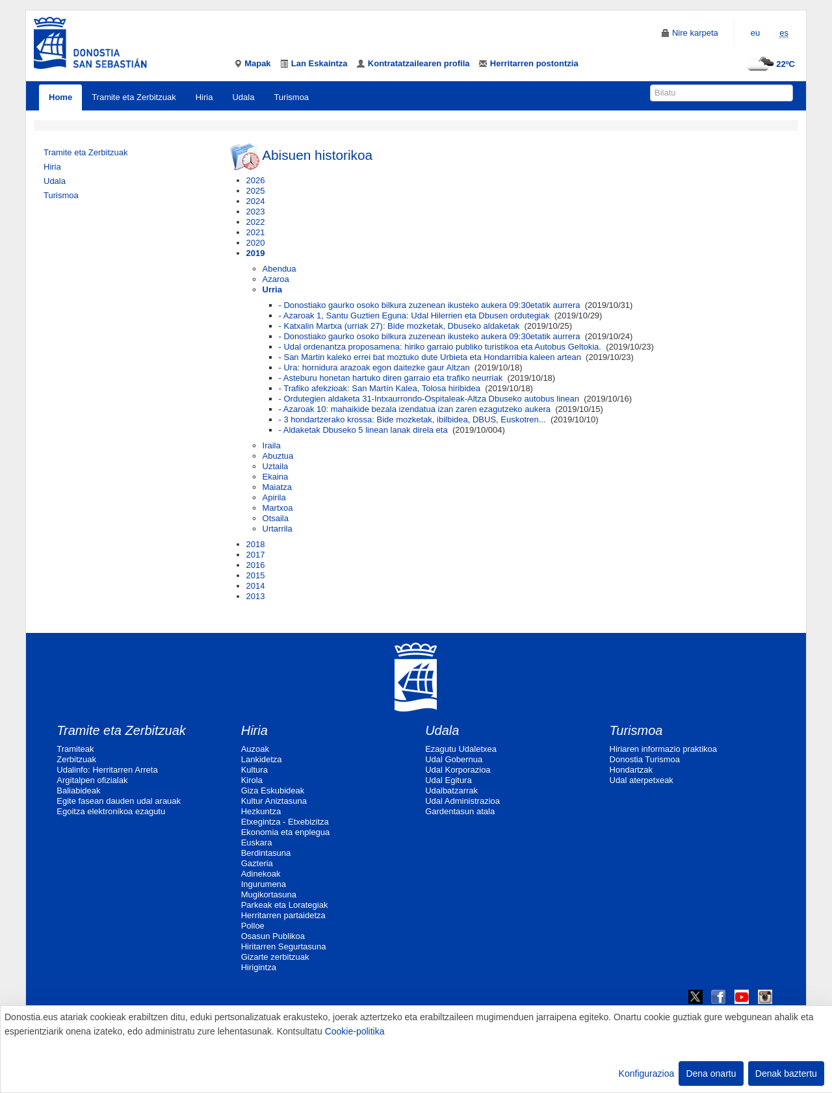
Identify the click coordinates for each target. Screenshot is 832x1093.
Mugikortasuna (268, 894)
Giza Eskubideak (273, 790)
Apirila (274, 497)
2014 (255, 586)
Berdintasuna (266, 853)
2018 (255, 544)
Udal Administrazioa (462, 801)
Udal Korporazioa (457, 770)
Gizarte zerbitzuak (275, 957)
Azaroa (276, 279)
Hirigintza (258, 967)
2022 (255, 222)
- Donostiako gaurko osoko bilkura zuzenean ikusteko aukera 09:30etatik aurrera (429, 305)
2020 (255, 243)
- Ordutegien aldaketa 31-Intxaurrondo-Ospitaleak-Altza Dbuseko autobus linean (429, 399)
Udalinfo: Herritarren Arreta (107, 770)
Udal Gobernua (453, 759)
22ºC (769, 64)
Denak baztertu (786, 1073)
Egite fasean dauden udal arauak (119, 801)
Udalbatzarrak (451, 790)
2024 (255, 201)
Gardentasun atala (460, 811)
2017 (255, 554)
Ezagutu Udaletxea (461, 749)
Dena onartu (711, 1073)
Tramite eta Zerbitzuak (134, 97)
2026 (255, 180)
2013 (255, 596)
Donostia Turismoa (645, 759)
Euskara (256, 842)
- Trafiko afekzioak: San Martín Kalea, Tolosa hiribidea (379, 388)
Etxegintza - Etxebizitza (285, 822)
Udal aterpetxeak (641, 780)
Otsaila (276, 518)
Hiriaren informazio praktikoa (663, 749)
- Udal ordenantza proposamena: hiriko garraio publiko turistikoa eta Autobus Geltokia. (440, 347)
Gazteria (257, 863)
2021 (255, 232)
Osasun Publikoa (273, 936)
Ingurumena (263, 884)
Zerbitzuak (76, 759)
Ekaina (276, 477)
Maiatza (277, 487)
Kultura (254, 770)
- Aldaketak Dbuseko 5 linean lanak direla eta (363, 430)
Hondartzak (631, 770)
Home (60, 97)
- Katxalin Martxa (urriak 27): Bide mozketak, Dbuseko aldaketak (399, 326)
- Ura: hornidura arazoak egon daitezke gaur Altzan (374, 367)
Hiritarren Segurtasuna (283, 946)
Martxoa (278, 508)
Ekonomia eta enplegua (285, 832)
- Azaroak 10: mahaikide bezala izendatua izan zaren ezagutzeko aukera (415, 409)
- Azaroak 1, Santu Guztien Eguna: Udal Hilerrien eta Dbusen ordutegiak (414, 315)
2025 (255, 191)
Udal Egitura (448, 780)
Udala (243, 97)
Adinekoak (261, 874)
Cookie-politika (355, 1031)
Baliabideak (78, 790)
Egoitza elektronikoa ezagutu (111, 811)
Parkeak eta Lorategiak (284, 905)
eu (755, 33)
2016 (255, 565)
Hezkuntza (261, 811)
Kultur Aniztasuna (274, 801)
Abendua (279, 269)
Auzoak (255, 749)
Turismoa (291, 97)
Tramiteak (75, 749)
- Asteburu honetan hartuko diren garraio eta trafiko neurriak (391, 378)
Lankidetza (261, 759)
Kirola (252, 780)
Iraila (272, 445)
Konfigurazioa (647, 1073)
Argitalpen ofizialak (92, 780)
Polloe (253, 926)
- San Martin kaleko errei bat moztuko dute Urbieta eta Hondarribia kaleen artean (430, 357)
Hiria (204, 97)
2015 (255, 575)
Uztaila (276, 466)
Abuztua (278, 456)
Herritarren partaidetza (283, 915)
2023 (255, 211)
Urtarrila (277, 529)
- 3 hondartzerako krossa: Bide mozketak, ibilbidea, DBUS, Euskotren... (412, 419)
